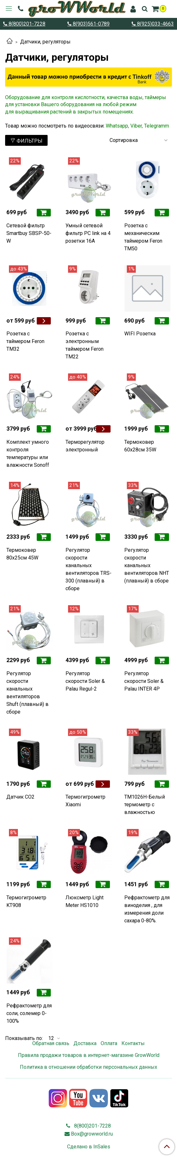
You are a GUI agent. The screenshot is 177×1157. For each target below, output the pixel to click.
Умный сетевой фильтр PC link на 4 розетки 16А (88, 233)
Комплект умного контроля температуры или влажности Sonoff (27, 453)
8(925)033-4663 (155, 24)
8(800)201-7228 (26, 24)
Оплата (109, 1043)
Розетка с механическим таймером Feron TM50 (143, 237)
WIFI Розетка (140, 334)
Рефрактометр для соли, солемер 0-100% (29, 1013)
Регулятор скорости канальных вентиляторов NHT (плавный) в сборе (146, 565)
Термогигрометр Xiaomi (85, 801)
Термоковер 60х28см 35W (140, 446)
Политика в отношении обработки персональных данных (88, 1067)
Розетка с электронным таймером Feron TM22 (84, 345)
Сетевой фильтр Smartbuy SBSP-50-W (28, 233)
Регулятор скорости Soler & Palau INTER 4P (144, 681)
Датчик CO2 (20, 797)
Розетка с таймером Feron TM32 (25, 341)
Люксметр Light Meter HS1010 (84, 901)
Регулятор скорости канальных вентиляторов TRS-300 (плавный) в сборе (88, 569)
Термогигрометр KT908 (26, 901)
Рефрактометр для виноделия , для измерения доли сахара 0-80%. (147, 909)
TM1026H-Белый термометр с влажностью (144, 804)
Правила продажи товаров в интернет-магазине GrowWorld (88, 1055)
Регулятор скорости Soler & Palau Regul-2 (85, 681)
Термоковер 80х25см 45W (22, 554)
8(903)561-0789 (91, 24)
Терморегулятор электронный (84, 446)
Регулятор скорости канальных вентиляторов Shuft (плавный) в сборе (27, 692)
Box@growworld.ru (92, 1134)
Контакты (133, 1043)
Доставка (84, 1043)
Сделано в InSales (88, 1146)
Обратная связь (50, 1043)
